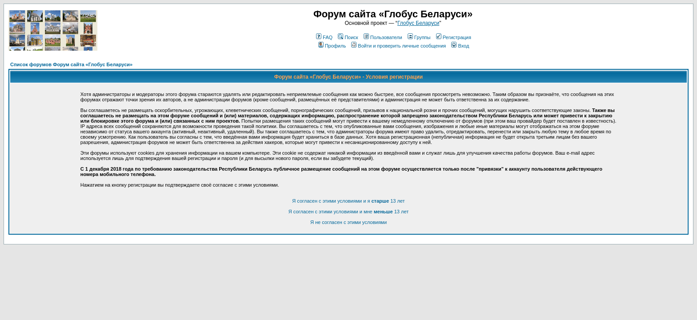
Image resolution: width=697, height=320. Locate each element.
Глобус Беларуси (418, 23)
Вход (460, 45)
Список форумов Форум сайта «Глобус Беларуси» (71, 64)
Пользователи (383, 37)
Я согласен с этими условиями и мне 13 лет (348, 211)
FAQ (324, 37)
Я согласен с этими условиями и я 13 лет (348, 201)
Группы (419, 37)
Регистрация (453, 37)
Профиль (332, 45)
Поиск (348, 37)
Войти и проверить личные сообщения (398, 45)
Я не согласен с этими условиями (348, 222)
